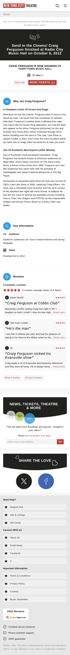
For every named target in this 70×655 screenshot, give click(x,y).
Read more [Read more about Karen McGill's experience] (59, 312)
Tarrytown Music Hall (35, 69)
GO (60, 441)
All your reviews (33, 377)
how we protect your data (37, 435)
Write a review (12, 377)
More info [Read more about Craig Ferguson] (20, 82)
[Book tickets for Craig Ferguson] (42, 82)
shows (6, 14)
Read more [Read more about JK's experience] (59, 366)
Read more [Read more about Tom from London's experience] (59, 337)
